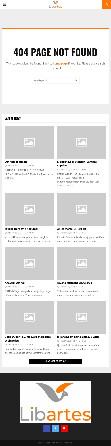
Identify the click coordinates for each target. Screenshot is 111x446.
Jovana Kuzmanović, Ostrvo (74, 283)
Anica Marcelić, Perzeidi (72, 229)
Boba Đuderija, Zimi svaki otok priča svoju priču (28, 339)
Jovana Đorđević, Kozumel (21, 229)
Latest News (13, 118)
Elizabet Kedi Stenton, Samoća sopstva (77, 164)
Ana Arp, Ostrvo (15, 283)
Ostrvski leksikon (16, 162)
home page (60, 63)
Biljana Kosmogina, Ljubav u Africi (78, 337)
